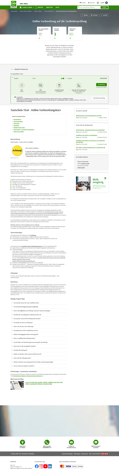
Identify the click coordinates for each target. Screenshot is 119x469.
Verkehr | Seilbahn (38, 11)
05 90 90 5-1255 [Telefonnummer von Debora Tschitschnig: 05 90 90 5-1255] (85, 162)
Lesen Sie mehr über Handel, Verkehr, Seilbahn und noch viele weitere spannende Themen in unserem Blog (44, 382)
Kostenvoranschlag (99, 97)
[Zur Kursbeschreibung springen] (75, 34)
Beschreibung (17, 118)
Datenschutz (84, 452)
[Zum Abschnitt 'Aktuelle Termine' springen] (59, 34)
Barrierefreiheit (96, 452)
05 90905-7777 (18, 465)
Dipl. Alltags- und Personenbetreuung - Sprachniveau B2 (90, 146)
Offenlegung (77, 452)
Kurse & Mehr (26, 7)
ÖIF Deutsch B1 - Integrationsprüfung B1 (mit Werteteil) (90, 129)
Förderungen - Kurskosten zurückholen (24, 128)
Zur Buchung (102, 84)
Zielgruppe (16, 122)
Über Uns (49, 7)
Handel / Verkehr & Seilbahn (26, 11)
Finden (104, 7)
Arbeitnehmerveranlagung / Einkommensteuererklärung (27, 374)
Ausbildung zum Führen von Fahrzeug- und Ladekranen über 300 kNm (90, 140)
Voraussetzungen (18, 120)
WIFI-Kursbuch (14, 11)
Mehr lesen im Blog (19, 130)
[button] (39, 302)
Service (40, 7)
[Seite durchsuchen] (92, 7)
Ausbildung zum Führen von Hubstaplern (86, 134)
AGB (90, 452)
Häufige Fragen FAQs (19, 126)
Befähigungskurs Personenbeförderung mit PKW (88, 114)
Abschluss (16, 124)
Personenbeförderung (48, 11)
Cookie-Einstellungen (67, 452)
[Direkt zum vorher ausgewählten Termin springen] (44, 34)
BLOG (57, 7)
